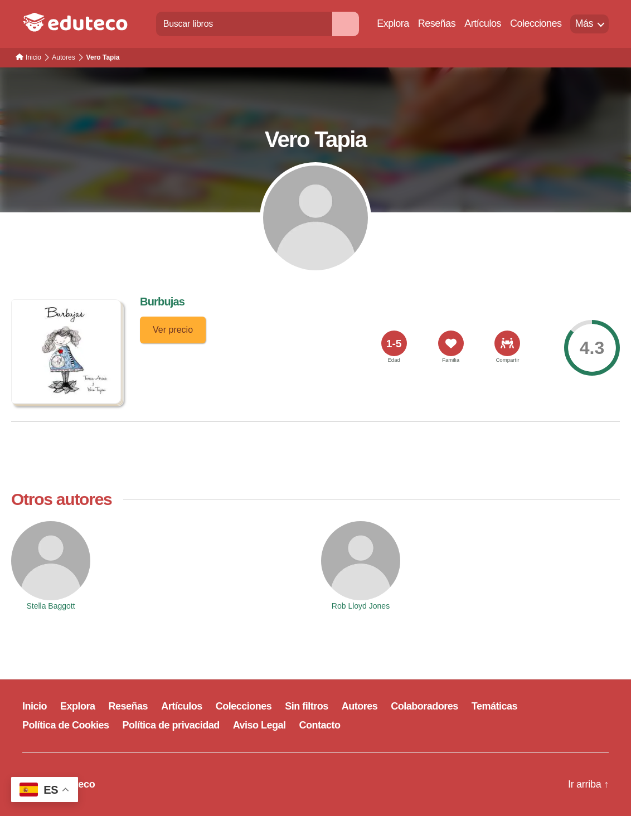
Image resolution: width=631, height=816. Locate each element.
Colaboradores (424, 706)
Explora (393, 23)
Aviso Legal (259, 725)
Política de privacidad (171, 725)
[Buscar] (345, 24)
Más (584, 23)
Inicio (34, 706)
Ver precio (173, 329)
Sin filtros (306, 706)
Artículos (482, 23)
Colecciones (536, 23)
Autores (360, 706)
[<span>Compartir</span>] (507, 343)
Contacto (320, 725)
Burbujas (162, 301)
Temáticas (494, 706)
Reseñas (437, 23)
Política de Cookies (65, 725)
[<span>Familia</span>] (451, 343)
